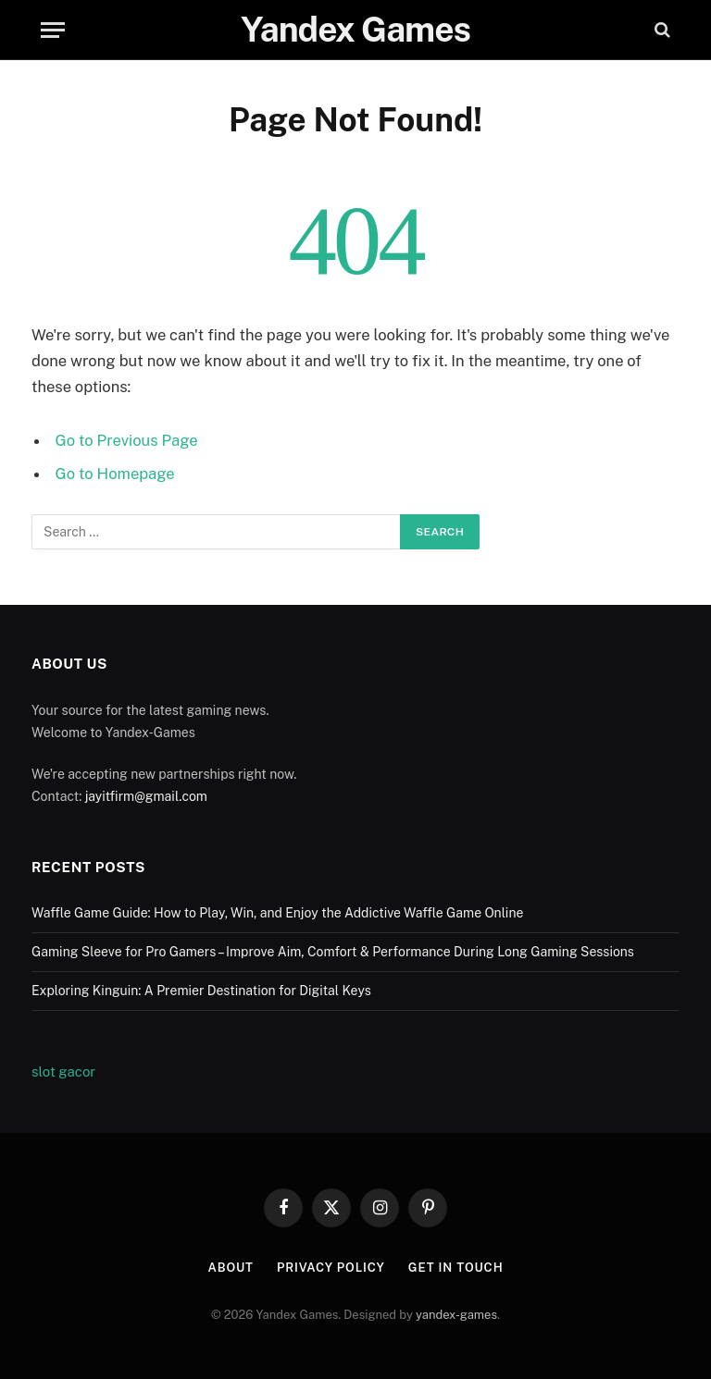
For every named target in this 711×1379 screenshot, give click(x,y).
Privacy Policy (331, 1267)
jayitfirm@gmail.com (146, 796)
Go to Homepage (115, 473)
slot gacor (63, 1071)
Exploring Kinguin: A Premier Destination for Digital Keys (201, 990)
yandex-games (456, 1315)
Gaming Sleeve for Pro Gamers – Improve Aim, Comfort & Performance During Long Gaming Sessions (332, 951)
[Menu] (53, 30)
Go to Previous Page (127, 440)
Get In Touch (456, 1267)
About (230, 1267)
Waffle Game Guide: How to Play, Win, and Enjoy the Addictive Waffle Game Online (277, 912)
